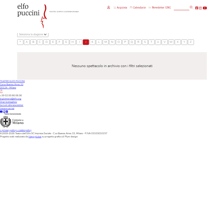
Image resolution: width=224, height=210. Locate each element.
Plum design (71, 136)
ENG (168, 8)
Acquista (120, 7)
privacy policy (8, 130)
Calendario (138, 7)
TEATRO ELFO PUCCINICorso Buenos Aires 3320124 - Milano (12, 86)
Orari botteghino (8, 102)
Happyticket (35, 136)
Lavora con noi (7, 108)
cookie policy (24, 130)
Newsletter (156, 8)
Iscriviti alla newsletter (11, 105)
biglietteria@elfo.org (10, 98)
